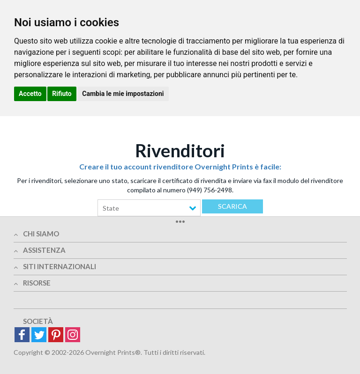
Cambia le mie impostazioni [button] (123, 93)
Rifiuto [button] (62, 93)
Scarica (232, 206)
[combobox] (149, 207)
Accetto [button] (30, 93)
